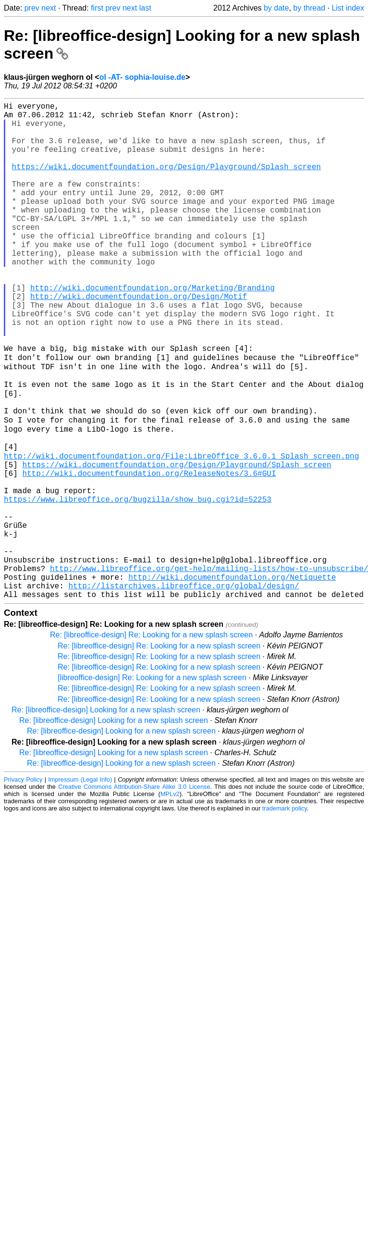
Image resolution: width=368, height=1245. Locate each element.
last (145, 8)
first (97, 8)
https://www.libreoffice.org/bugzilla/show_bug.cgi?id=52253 (137, 583)
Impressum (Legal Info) (80, 885)
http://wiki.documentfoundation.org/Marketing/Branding (152, 329)
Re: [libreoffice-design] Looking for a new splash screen (106, 815)
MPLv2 (170, 899)
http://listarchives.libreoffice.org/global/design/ (183, 689)
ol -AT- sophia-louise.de (142, 77)
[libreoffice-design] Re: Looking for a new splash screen (152, 783)
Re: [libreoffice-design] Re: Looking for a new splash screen (151, 740)
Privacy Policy (23, 885)
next (48, 8)
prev (32, 8)
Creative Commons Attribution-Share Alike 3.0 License (134, 892)
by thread (309, 8)
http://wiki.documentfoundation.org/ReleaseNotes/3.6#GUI (149, 552)
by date (276, 8)
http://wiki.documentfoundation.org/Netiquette (232, 678)
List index (347, 8)
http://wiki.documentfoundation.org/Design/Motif (138, 340)
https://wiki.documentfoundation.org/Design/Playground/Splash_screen (166, 181)
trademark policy (284, 914)
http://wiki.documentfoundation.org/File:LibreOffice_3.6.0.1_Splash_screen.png (181, 530)
